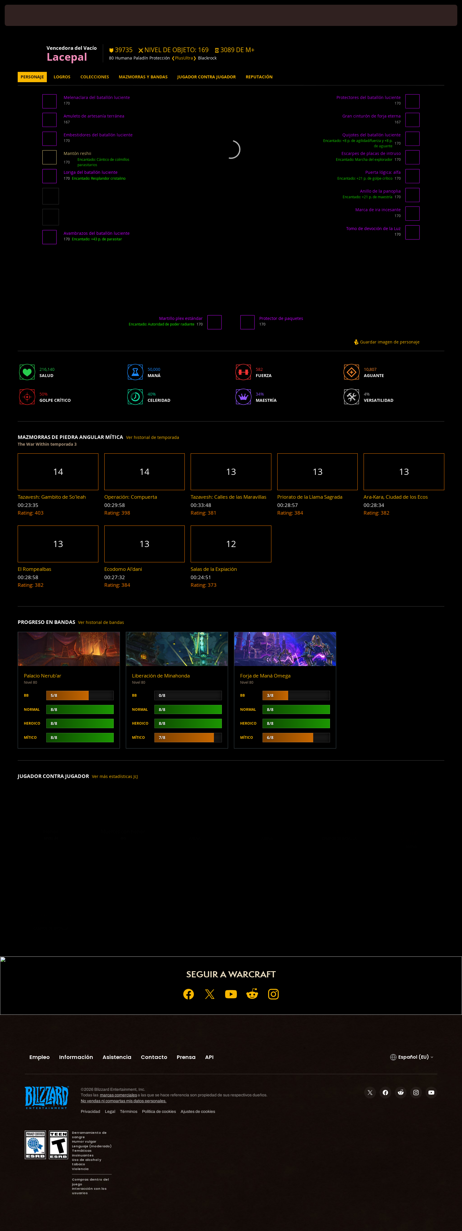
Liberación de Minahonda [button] (161, 675)
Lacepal (67, 56)
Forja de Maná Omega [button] (265, 675)
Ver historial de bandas (101, 622)
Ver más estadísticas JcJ (115, 776)
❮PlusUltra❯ (184, 58)
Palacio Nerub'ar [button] (42, 675)
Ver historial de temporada (152, 437)
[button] (235, 49)
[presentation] (26, 15)
